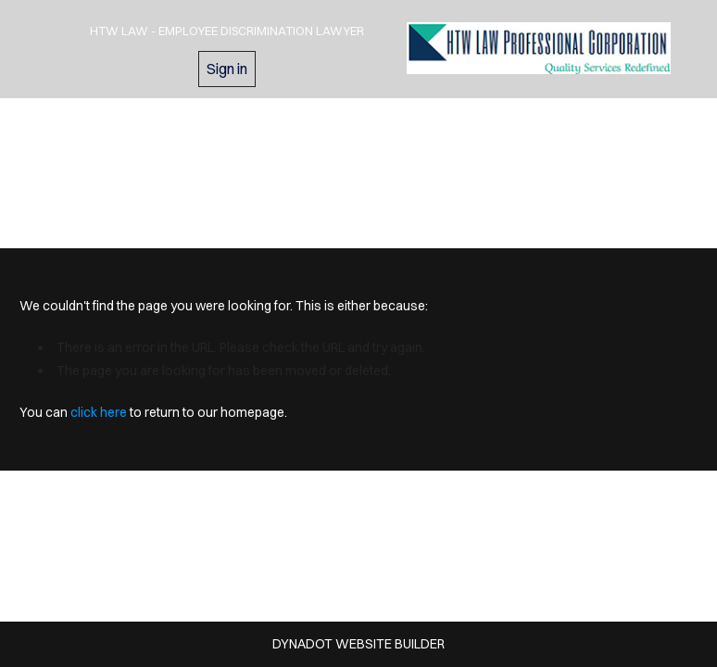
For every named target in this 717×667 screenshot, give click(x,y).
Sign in (227, 68)
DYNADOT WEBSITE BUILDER (358, 644)
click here (98, 412)
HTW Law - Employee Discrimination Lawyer (227, 30)
